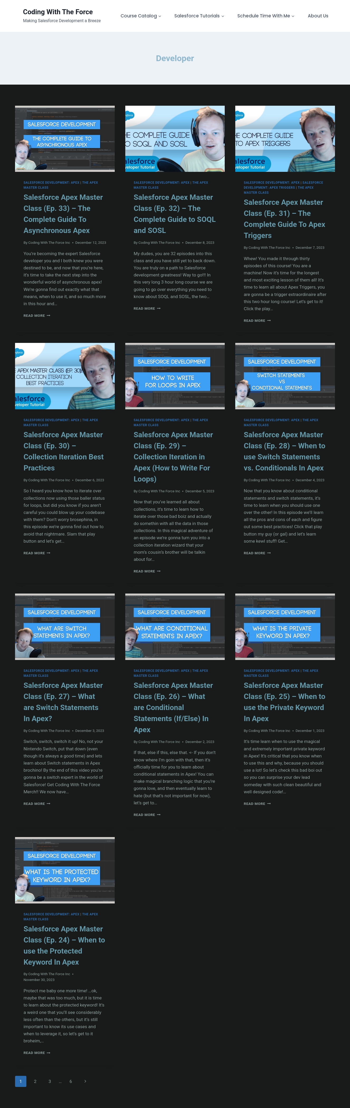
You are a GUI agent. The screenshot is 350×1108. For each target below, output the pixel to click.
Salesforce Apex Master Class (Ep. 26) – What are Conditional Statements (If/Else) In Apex (173, 707)
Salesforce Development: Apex (51, 182)
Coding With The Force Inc (49, 242)
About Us (318, 16)
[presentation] (65, 139)
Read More (36, 315)
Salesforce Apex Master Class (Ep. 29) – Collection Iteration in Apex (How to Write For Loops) (173, 456)
